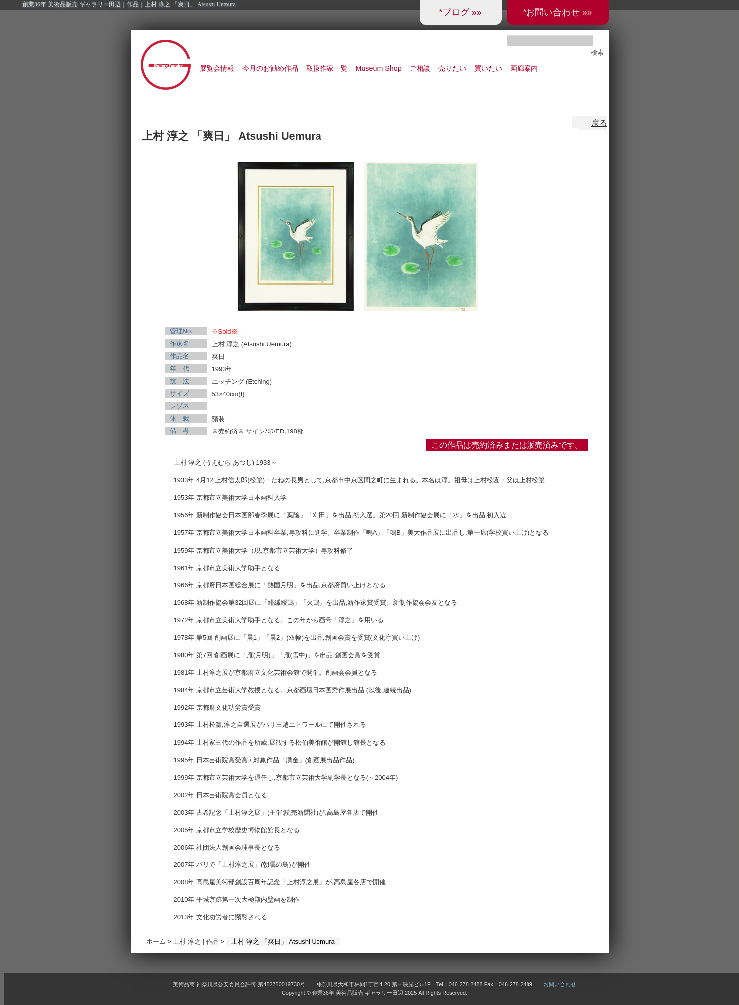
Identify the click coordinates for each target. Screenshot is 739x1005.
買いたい (488, 68)
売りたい (452, 68)
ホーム (156, 941)
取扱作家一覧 (327, 68)
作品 (212, 941)
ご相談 (420, 68)
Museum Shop (379, 68)
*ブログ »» (460, 12)
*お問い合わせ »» (557, 12)
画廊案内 (524, 68)
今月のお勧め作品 (270, 68)
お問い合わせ (559, 984)
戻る (599, 123)
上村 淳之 (187, 941)
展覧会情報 (217, 68)
